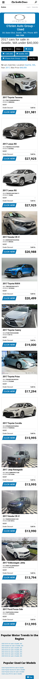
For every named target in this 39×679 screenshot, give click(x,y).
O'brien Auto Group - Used (14, 58)
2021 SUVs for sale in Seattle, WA (12, 654)
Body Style (8, 49)
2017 (28, 49)
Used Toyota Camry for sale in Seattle (13, 672)
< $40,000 (8, 54)
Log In (28, 7)
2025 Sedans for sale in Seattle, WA (12, 645)
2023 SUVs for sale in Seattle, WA (12, 650)
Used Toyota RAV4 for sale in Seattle (13, 667)
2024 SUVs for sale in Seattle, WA (12, 648)
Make (19, 49)
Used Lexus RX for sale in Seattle (12, 674)
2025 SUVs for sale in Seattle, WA (12, 643)
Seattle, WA (22, 54)
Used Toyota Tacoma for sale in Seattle (13, 669)
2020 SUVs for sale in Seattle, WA (12, 656)
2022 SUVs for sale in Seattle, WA (12, 652)
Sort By (32, 58)
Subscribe (35, 7)
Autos (3, 7)
